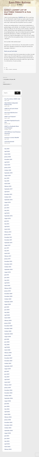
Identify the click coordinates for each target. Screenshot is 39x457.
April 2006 (7, 411)
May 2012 (6, 224)
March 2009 (7, 318)
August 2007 (7, 368)
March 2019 (7, 165)
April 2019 (6, 162)
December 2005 (8, 422)
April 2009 (7, 315)
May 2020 (6, 148)
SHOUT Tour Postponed (9, 116)
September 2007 (8, 366)
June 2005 (6, 438)
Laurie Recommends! (9, 141)
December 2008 (8, 326)
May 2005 (6, 441)
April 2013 (6, 213)
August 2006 (7, 401)
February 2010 (7, 288)
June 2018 (6, 178)
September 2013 (8, 199)
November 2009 (8, 296)
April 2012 (6, 226)
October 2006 (7, 395)
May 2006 (6, 409)
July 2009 (6, 307)
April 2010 (7, 283)
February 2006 (8, 417)
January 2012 (7, 234)
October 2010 (7, 267)
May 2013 (6, 210)
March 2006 (7, 414)
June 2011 (6, 248)
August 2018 (7, 175)
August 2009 (7, 304)
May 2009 (6, 312)
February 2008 (7, 352)
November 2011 (8, 240)
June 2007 (6, 374)
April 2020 (7, 151)
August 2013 (7, 202)
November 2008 (8, 328)
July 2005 (6, 436)
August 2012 (7, 218)
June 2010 (6, 277)
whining (15, 69)
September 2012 (8, 216)
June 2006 (6, 406)
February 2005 (8, 449)
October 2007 (7, 363)
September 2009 (8, 301)
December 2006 (8, 390)
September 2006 (8, 398)
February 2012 (7, 232)
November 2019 (8, 159)
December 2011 (8, 237)
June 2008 (6, 342)
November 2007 (8, 360)
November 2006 (8, 393)
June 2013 (6, 207)
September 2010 (8, 269)
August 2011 (7, 245)
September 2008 (8, 334)
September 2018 (8, 173)
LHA (6, 67)
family (7, 69)
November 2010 (8, 264)
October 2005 (7, 428)
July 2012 (6, 221)
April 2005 (7, 444)
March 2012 (7, 229)
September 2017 (8, 189)
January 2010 (7, 291)
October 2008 (7, 331)
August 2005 (7, 433)
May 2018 (6, 181)
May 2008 (6, 344)
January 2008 (7, 355)
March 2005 (7, 446)
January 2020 (7, 156)
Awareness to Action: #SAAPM (11, 137)
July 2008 (6, 339)
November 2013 (8, 194)
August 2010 (7, 272)
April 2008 (7, 347)
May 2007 (6, 377)
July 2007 (6, 371)
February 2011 (7, 256)
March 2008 (7, 350)
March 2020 (7, 154)
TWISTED (20, 17)
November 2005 (8, 425)
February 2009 (8, 320)
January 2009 (7, 323)
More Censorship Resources (11, 112)
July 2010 (6, 275)
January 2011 (7, 258)
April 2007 (7, 379)
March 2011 (7, 253)
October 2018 (7, 170)
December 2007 (8, 358)
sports (10, 69)
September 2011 (8, 242)
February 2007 (7, 385)
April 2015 (6, 191)
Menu (19, 4)
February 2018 (7, 186)
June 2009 (6, 309)
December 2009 (8, 293)
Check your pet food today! (10, 51)
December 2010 (8, 261)
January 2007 (7, 387)
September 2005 (8, 430)
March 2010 (7, 285)
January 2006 (7, 419)
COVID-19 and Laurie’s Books (11, 108)
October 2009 (7, 299)
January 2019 (7, 167)
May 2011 (6, 250)
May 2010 (6, 280)
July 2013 (6, 205)
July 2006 (6, 403)
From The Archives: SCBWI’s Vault (12, 99)
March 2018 (7, 183)
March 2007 (7, 382)
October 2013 (7, 197)
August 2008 (7, 336)
